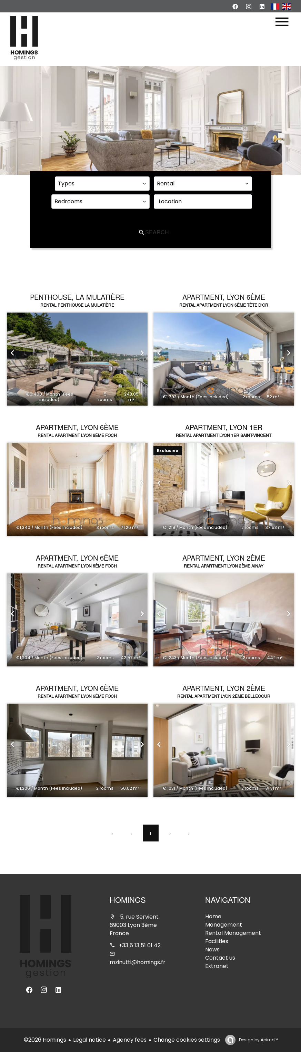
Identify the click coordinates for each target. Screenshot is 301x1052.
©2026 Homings (45, 1040)
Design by (258, 1040)
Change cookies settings (186, 1040)
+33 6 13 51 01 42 (140, 945)
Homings (128, 901)
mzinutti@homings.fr (137, 962)
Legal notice (89, 1040)
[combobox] (102, 184)
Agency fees (130, 1040)
